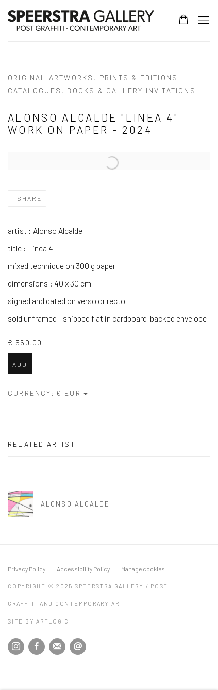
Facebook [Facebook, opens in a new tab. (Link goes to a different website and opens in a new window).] (36, 646)
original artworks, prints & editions (93, 77)
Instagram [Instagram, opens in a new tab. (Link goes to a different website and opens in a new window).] (16, 646)
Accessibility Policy (83, 569)
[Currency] (72, 393)
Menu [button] (202, 20)
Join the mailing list (57, 646)
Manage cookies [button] (143, 569)
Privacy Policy (26, 569)
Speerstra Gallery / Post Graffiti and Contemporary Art (82, 20)
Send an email (78, 646)
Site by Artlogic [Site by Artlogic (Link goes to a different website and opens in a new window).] (38, 621)
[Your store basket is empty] (183, 20)
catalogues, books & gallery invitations (102, 90)
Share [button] (29, 198)
